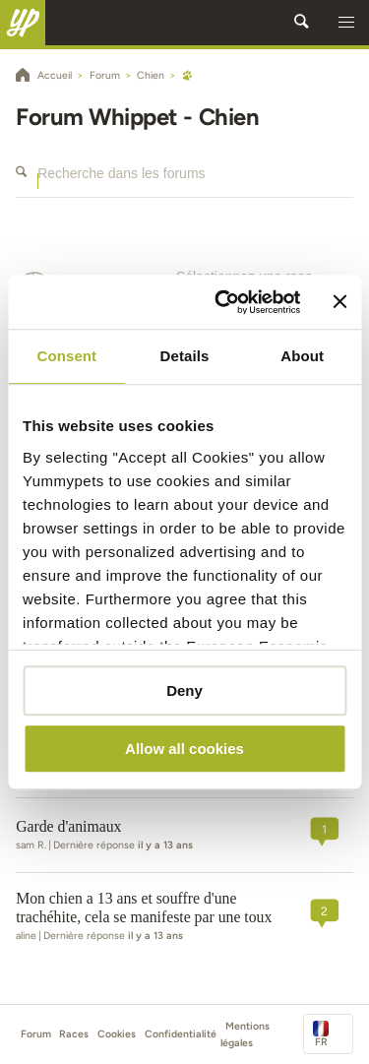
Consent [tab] (66, 355)
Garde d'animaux (68, 826)
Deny (184, 690)
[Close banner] (339, 302)
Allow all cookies (184, 748)
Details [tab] (185, 355)
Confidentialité (180, 1034)
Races (74, 1034)
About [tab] (302, 355)
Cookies (116, 1034)
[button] (346, 22)
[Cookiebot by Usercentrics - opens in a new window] (223, 302)
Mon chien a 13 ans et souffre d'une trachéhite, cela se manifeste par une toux (144, 907)
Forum (36, 1034)
